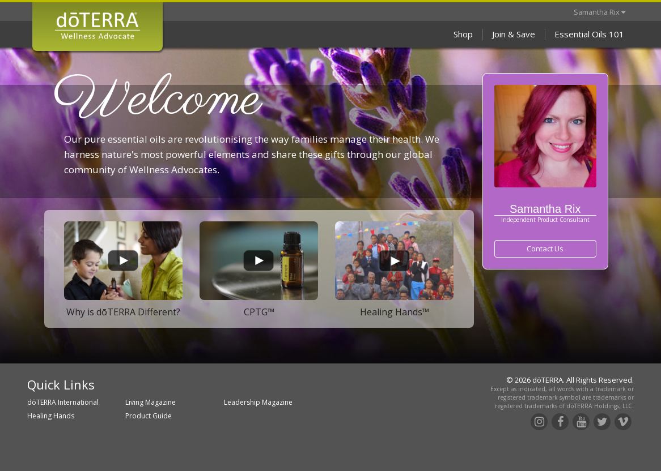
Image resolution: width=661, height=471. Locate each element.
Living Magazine (150, 402)
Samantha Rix (599, 12)
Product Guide (148, 416)
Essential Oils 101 (589, 34)
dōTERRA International (63, 402)
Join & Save (513, 34)
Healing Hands (50, 416)
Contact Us (545, 248)
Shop (463, 34)
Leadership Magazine (258, 402)
